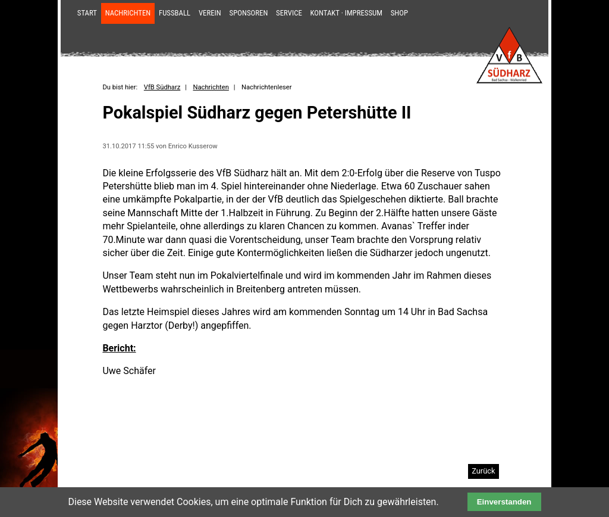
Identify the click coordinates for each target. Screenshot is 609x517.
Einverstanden (504, 501)
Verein (210, 12)
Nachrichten (128, 12)
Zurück (483, 470)
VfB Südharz (162, 87)
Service (289, 12)
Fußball (174, 12)
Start (87, 12)
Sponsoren (249, 12)
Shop (399, 12)
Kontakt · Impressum (346, 12)
